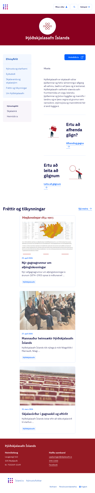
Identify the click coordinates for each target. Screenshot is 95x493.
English (84, 487)
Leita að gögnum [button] (52, 186)
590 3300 (53, 461)
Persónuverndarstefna (68, 487)
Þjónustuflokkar (34, 480)
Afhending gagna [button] (75, 145)
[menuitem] (17, 68)
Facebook (53, 464)
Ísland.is (19, 480)
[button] (61, 7)
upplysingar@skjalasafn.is (60, 457)
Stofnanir (53, 487)
